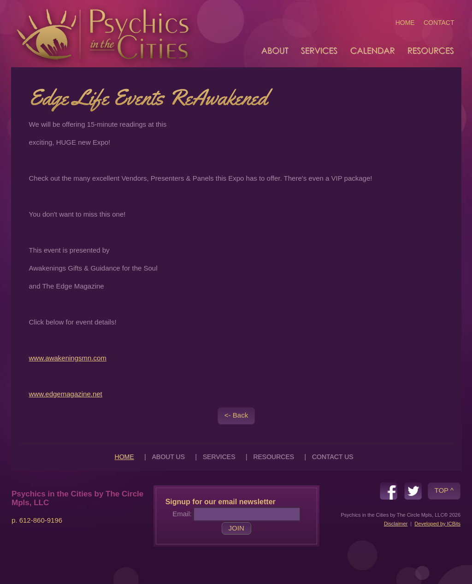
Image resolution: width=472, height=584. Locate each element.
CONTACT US (333, 456)
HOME (405, 22)
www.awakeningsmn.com (67, 358)
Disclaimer (395, 523)
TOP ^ (444, 490)
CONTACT (439, 22)
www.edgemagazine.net (65, 394)
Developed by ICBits (437, 523)
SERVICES (219, 456)
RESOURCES (273, 456)
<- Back (236, 415)
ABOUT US (168, 456)
